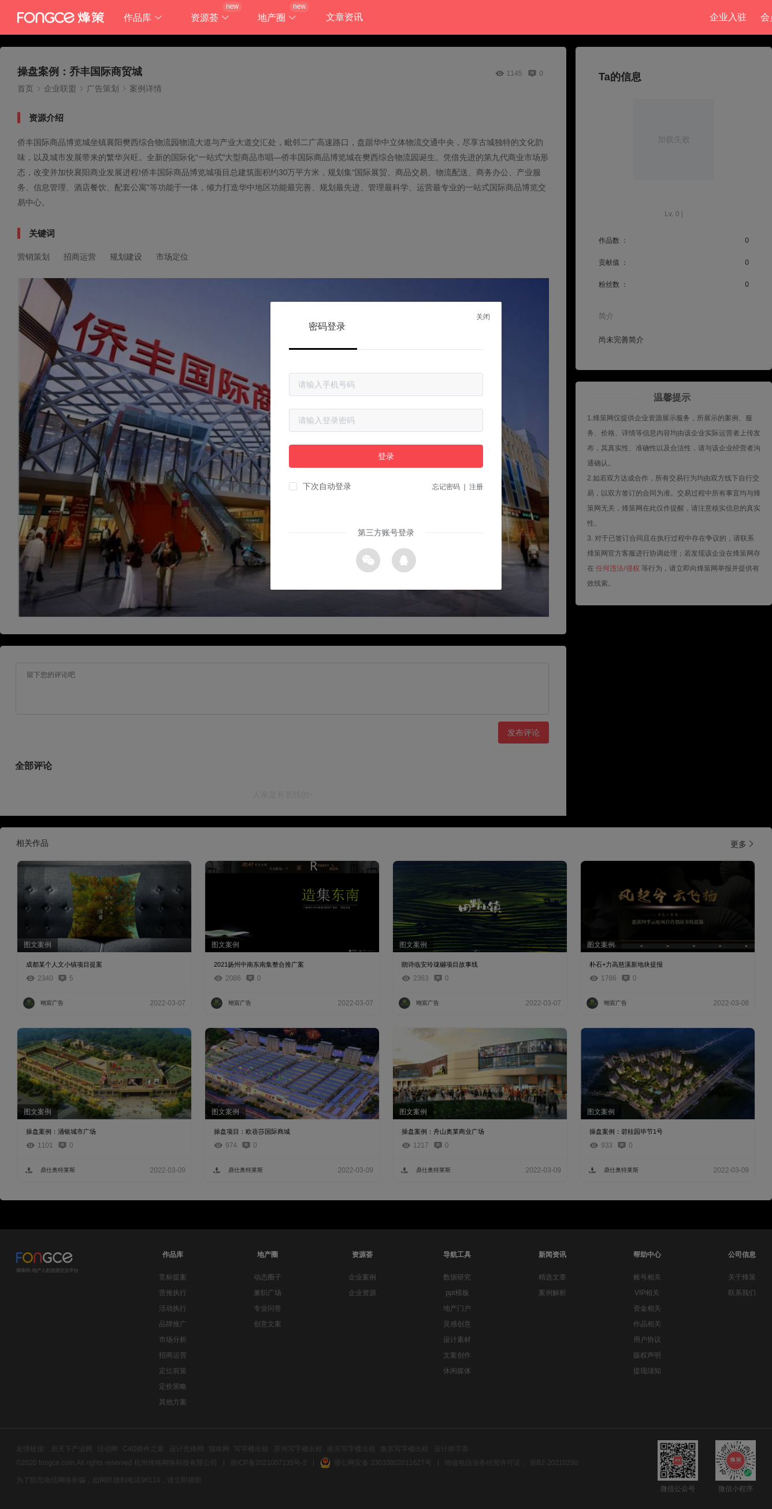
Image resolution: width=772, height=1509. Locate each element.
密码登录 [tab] (327, 326)
